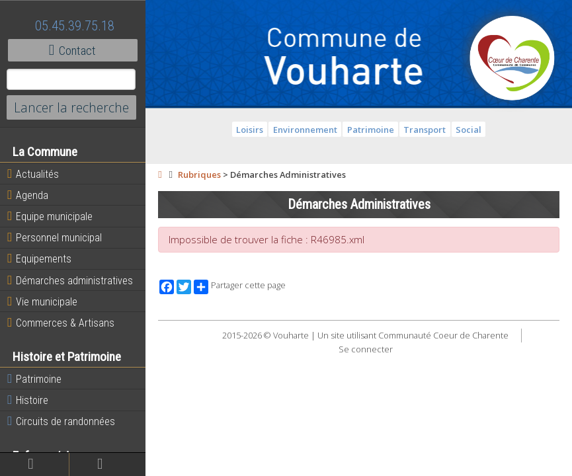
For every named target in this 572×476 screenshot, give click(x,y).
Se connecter (366, 349)
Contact (72, 50)
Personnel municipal (54, 237)
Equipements (39, 258)
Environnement (305, 130)
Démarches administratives (70, 280)
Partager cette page (240, 287)
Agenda (27, 195)
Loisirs (249, 130)
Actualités (33, 173)
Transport (424, 130)
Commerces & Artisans (60, 322)
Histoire (27, 400)
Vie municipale (42, 301)
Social (468, 130)
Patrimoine (34, 378)
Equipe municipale (50, 216)
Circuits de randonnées (61, 421)
